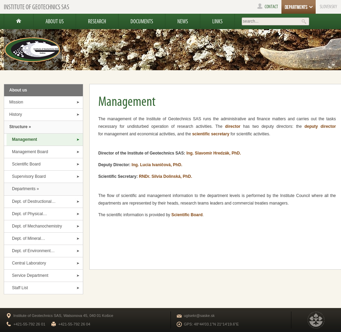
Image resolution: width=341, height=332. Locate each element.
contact (267, 7)
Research (97, 21)
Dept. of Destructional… (33, 201)
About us (55, 21)
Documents (141, 21)
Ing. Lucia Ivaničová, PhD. (156, 164)
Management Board (30, 151)
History (15, 114)
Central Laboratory (29, 263)
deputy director (320, 126)
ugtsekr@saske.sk (199, 315)
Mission (16, 102)
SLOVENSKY (328, 7)
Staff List (20, 287)
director (232, 126)
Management (24, 139)
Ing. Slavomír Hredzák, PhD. (213, 153)
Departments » (25, 188)
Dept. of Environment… (33, 250)
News (182, 21)
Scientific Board (26, 164)
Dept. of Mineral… (28, 238)
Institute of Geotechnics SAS (36, 7)
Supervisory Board (29, 176)
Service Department (30, 275)
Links (217, 21)
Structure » (20, 126)
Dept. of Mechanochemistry (37, 226)
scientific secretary (210, 134)
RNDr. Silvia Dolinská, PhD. (165, 176)
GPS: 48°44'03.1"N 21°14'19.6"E (211, 324)
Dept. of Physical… (29, 213)
